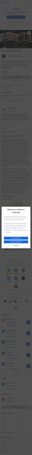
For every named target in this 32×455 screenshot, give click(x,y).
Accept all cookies (15, 238)
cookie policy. (9, 232)
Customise (16, 245)
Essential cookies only (16, 241)
